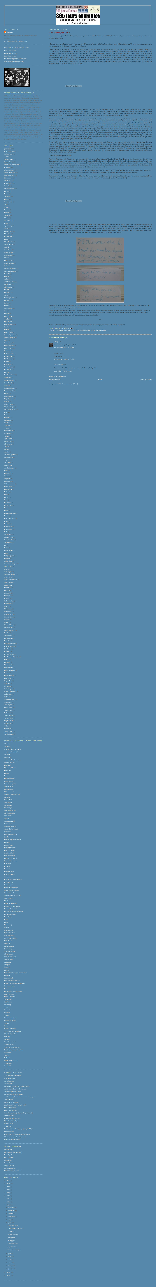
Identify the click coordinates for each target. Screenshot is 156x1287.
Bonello (6, 327)
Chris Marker (8, 287)
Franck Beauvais (9, 518)
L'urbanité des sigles (14, 1250)
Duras (6, 500)
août (9, 1220)
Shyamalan (7, 686)
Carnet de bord (8, 781)
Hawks (6, 553)
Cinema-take (8, 802)
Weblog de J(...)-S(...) (10, 1060)
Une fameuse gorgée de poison (13, 1050)
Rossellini (7, 417)
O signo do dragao (9, 951)
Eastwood (7, 351)
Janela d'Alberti (9, 893)
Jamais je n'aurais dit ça (11, 890)
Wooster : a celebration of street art (14, 1137)
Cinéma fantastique (10, 271)
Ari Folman (7, 462)
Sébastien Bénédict (10, 1034)
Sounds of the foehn (10, 1018)
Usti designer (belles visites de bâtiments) (17, 1134)
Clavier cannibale (9, 813)
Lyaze (6, 919)
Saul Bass (7, 423)
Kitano (6, 393)
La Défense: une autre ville (12, 1118)
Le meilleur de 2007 (10, 51)
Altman (6, 449)
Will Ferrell (7, 433)
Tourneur (7, 425)
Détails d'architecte (10, 1107)
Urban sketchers (9, 1131)
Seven (6, 1007)
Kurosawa (7, 596)
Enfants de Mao (13, 1244)
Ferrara (6, 516)
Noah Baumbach (9, 630)
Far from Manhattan (10, 861)
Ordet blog (7, 962)
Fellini (6, 510)
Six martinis (8, 1010)
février (10, 1266)
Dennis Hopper (8, 345)
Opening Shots (8, 959)
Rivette (6, 276)
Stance (6, 1026)
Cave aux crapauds (10, 784)
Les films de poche (10, 914)
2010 (8, 1202)
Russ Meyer (7, 678)
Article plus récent (54, 379)
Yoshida (6, 436)
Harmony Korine (9, 298)
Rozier (6, 194)
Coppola (60, 330)
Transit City (7, 1126)
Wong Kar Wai (8, 242)
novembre (11, 1210)
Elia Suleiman (8, 359)
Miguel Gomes (8, 399)
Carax (6, 228)
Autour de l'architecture (11, 1102)
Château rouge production (12, 794)
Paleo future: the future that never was (15, 973)
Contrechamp (8, 824)
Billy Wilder (8, 321)
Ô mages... (11, 1231)
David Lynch (8, 1155)
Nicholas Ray (8, 627)
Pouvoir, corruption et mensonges (14, 983)
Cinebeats (7, 797)
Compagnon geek (9, 821)
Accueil (100, 379)
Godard (6, 186)
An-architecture (9, 1081)
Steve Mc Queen (9, 699)
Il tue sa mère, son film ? (15, 1228)
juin (9, 1253)
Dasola (6, 837)
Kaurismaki (7, 587)
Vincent (6, 1055)
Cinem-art (7, 181)
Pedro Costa (8, 260)
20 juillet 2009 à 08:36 (64, 348)
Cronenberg (7, 343)
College (6, 818)
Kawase (6, 303)
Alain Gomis (8, 441)
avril (10, 1260)
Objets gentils (8, 954)
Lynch (6, 239)
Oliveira (6, 258)
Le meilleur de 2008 (10, 53)
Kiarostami (7, 234)
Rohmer (6, 212)
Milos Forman (8, 255)
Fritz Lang (7, 364)
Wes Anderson (8, 431)
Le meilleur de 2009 (10, 56)
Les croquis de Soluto (10, 909)
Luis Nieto (7, 603)
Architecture (8, 154)
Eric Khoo (7, 502)
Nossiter (6, 633)
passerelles (7, 149)
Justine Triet (8, 585)
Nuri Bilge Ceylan (9, 409)
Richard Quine (8, 667)
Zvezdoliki (7, 1066)
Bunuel (6, 329)
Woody (6, 218)
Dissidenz (7, 842)
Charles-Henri (58, 365)
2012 (8, 1196)
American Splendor (10, 455)
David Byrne (8, 489)
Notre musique (8, 949)
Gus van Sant (8, 231)
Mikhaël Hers (8, 617)
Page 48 (6, 970)
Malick (6, 606)
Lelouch (6, 598)
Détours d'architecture (11, 1110)
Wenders (6, 319)
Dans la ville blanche (10, 834)
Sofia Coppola (8, 689)
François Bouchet (9, 874)
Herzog (6, 372)
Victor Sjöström (9, 715)
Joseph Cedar (8, 577)
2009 (8, 1205)
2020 (8, 1184)
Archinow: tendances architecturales (15, 1089)
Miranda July (8, 1160)
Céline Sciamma (9, 484)
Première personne (87, 330)
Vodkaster (7, 1058)
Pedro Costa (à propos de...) (12, 1171)
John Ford (7, 569)
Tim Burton (7, 702)
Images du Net (8, 162)
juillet (10, 1223)
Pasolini (6, 313)
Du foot (6, 191)
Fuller (6, 532)
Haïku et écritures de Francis (13, 879)
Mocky (6, 622)
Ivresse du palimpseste (11, 887)
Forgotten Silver (9, 871)
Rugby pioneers (9, 994)
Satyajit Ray (8, 681)
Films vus (7, 167)
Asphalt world (8, 1099)
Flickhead (7, 866)
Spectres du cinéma (10, 1020)
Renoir (6, 659)
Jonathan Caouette (71, 330)
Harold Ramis (8, 550)
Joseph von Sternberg (10, 580)
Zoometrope (12, 1237)
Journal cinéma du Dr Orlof (12, 895)
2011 (8, 1199)
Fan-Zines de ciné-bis (10, 858)
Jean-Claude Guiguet (10, 564)
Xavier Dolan (101, 330)
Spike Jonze (7, 694)
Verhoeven (7, 713)
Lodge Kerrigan (9, 601)
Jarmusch (7, 385)
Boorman (7, 476)
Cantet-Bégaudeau (9, 335)
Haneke (6, 548)
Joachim (10, 32)
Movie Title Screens (10, 938)
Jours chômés (8, 898)
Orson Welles (8, 635)
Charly (56, 342)
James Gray (7, 250)
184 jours (7, 744)
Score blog (7, 1005)
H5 (5, 545)
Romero (6, 673)
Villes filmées (8, 159)
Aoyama (6, 460)
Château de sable (9, 792)
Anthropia (7, 754)
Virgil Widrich (8, 721)
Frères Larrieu (8, 526)
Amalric (6, 452)
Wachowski (7, 723)
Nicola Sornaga (9, 407)
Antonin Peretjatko (10, 268)
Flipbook (7, 869)
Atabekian (7, 757)
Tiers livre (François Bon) (12, 1047)
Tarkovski (7, 279)
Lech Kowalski (8, 1157)
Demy (6, 494)
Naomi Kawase (9, 1163)
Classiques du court (10, 810)
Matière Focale (8, 930)
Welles (6, 726)
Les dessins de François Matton (13, 911)
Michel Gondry (9, 396)
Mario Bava (7, 611)
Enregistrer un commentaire (57, 376)
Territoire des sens (9, 1042)
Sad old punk (8, 999)
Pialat (6, 223)
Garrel (6, 295)
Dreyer (6, 497)
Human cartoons (13, 1234)
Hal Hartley (7, 369)
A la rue (6, 157)
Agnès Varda (8, 438)
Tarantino (7, 215)
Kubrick (6, 306)
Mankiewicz (8, 609)
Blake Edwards (8, 324)
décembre (11, 1207)
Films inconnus (9, 170)
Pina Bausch (8, 649)
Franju (6, 521)
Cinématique (8, 808)
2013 (8, 1193)
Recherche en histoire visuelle (13, 991)
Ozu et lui (7, 967)
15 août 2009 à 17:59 (63, 371)
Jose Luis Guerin (9, 388)
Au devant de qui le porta (12, 760)
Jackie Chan (8, 561)
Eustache (7, 274)
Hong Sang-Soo (9, 556)
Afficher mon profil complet (15, 41)
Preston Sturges (9, 654)
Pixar (5, 412)
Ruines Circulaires (9, 996)
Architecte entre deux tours (12, 1092)
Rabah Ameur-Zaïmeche (11, 657)
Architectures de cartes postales (13, 1094)
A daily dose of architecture (12, 1075)
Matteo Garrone (9, 614)
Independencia (8, 885)
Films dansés (8, 183)
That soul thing (8, 1044)
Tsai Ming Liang (9, 282)
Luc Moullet (8, 236)
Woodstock (7, 729)
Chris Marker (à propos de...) (13, 1152)
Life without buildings (11, 1121)
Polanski (6, 651)
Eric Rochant (8, 505)
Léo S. (6, 922)
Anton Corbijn (8, 457)
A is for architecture (10, 1078)
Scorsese (7, 683)
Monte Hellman (9, 625)
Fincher (6, 361)
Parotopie (7, 975)
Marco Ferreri (8, 252)
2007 (8, 1275)
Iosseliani (7, 558)
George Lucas (8, 367)
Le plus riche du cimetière (12, 906)
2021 (8, 1181)
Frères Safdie (8, 529)
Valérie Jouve (8, 710)
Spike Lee (7, 697)
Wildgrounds (8, 1063)
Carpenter (7, 478)
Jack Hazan (7, 377)
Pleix (5, 415)
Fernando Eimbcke (10, 513)
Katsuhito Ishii (8, 391)
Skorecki (7, 1012)
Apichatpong (8, 226)
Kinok (6, 901)
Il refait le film (8, 882)
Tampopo (7, 1039)
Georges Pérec (8, 537)
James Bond (8, 383)
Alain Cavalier (8, 244)
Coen (5, 340)
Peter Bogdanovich (10, 643)
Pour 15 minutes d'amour (11, 981)
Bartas (6, 470)
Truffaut (6, 266)
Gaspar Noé (7, 534)
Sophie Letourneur (10, 691)
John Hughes (8, 572)
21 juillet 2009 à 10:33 (64, 359)
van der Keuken (9, 734)
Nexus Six (7, 943)
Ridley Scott (8, 316)
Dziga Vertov (8, 348)
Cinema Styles (8, 800)
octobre (10, 1213)
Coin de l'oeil (8, 816)
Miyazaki (7, 619)
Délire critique (8, 845)
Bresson (6, 210)
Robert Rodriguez (9, 670)
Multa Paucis (8, 941)
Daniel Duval (8, 486)
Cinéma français (9, 175)
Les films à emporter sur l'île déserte (15, 59)
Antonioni (7, 196)
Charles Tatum (8, 786)
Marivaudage (8, 925)
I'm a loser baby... (13, 1225)
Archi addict (8, 1084)
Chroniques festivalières (11, 164)
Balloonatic (7, 765)
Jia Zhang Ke (8, 220)
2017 (8, 1187)
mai (9, 1257)
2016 (8, 1190)
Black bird (7, 770)
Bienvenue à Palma (10, 768)
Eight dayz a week (9, 847)
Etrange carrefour (9, 856)
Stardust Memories (10, 1028)
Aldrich (6, 447)
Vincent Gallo (8, 718)
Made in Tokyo (8, 1123)
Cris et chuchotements (11, 829)
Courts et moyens (9, 172)
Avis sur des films (9, 762)
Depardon (7, 292)
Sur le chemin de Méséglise (12, 1031)
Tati (5, 204)
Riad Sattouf (8, 665)
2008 (8, 1272)
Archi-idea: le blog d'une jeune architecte (16, 1086)
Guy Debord (8, 542)
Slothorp (6, 1015)
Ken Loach (7, 593)
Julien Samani (8, 582)
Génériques (7, 877)
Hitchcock (7, 300)
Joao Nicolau (8, 566)
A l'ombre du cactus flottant (12, 749)
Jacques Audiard (9, 380)
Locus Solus (8, 917)
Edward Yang (8, 356)
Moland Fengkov (9, 933)
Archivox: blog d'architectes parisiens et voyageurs (19, 1097)
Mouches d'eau (8, 935)
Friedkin (6, 524)
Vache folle (7, 1052)
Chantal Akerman (9, 337)
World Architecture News (12, 1139)
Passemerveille (8, 978)
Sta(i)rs (6, 1023)
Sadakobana (8, 1002)
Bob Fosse (7, 473)
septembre (11, 1217)
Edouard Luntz (8, 353)
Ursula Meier (8, 707)
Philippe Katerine (9, 646)
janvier (10, 1269)
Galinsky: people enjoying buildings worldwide (18, 1113)
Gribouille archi (9, 1115)
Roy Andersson (9, 675)
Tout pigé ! (11, 1241)
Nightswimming (9, 946)
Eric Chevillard (9, 853)
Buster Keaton (8, 332)
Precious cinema (9, 986)
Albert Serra (8, 444)
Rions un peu (8, 178)
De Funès (7, 492)
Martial (6, 927)
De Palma (7, 289)
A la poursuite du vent (11, 752)
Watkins (6, 428)
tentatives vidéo (9, 188)
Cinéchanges (8, 805)
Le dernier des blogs (10, 903)
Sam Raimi (7, 420)
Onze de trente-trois (10, 957)
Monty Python (8, 404)
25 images (7, 746)
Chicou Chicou (8, 789)
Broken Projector (9, 778)
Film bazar (7, 863)
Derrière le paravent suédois (12, 839)
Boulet (6, 776)
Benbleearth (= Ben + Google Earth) (15, 1105)
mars (10, 1263)
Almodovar (7, 284)
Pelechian (7, 641)
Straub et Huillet (9, 263)
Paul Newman (8, 638)
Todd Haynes (8, 705)
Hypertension (12, 1247)
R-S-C (6, 988)
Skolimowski (8, 202)
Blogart (6, 773)
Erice (5, 508)
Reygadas (7, 662)
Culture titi (7, 832)
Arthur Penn (8, 465)
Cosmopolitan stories (10, 826)
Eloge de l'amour (9, 850)
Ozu (5, 311)
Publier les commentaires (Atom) (68, 384)
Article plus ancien (146, 379)
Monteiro (7, 401)
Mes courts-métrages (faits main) (14, 61)
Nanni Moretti (8, 308)
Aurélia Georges (9, 468)
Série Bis (7, 1036)
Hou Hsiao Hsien (9, 375)
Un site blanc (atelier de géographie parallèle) (18, 1129)
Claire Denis (8, 481)
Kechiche (7, 590)
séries (6, 207)
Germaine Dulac (9, 540)
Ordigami (7, 965)
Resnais (6, 199)
